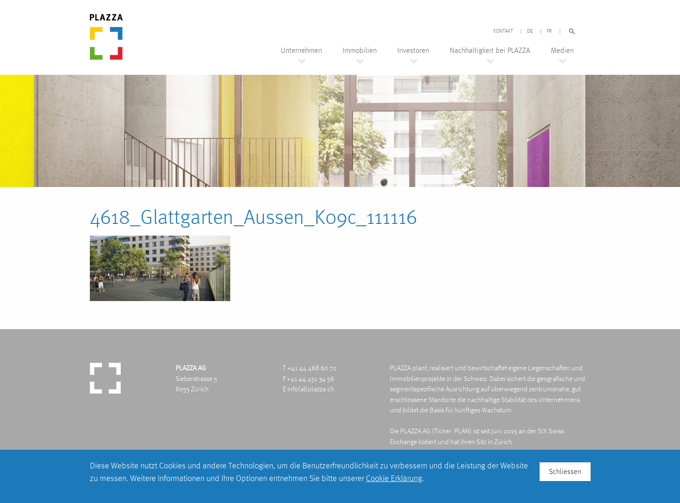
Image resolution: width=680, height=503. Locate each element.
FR (549, 31)
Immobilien (360, 50)
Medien (562, 50)
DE (530, 31)
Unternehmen (301, 50)
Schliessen (565, 471)
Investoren (413, 50)
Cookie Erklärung (394, 478)
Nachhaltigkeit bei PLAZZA (490, 50)
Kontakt (503, 31)
